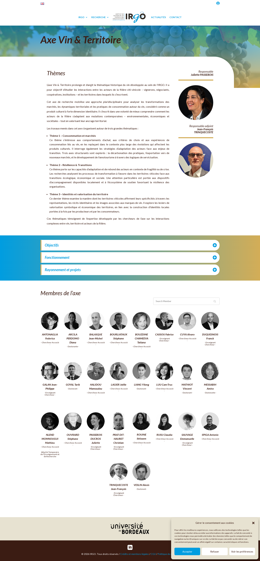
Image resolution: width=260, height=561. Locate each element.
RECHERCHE (98, 17)
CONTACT (175, 17)
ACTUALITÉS (158, 17)
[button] (253, 523)
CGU (153, 554)
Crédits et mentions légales (134, 554)
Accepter (187, 551)
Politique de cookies (168, 554)
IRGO (81, 17)
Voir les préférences (242, 551)
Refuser (214, 551)
